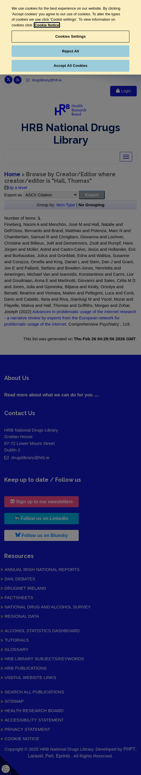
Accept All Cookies (70, 65)
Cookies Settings (70, 36)
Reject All (70, 51)
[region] (70, 37)
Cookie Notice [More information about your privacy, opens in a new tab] (47, 25)
